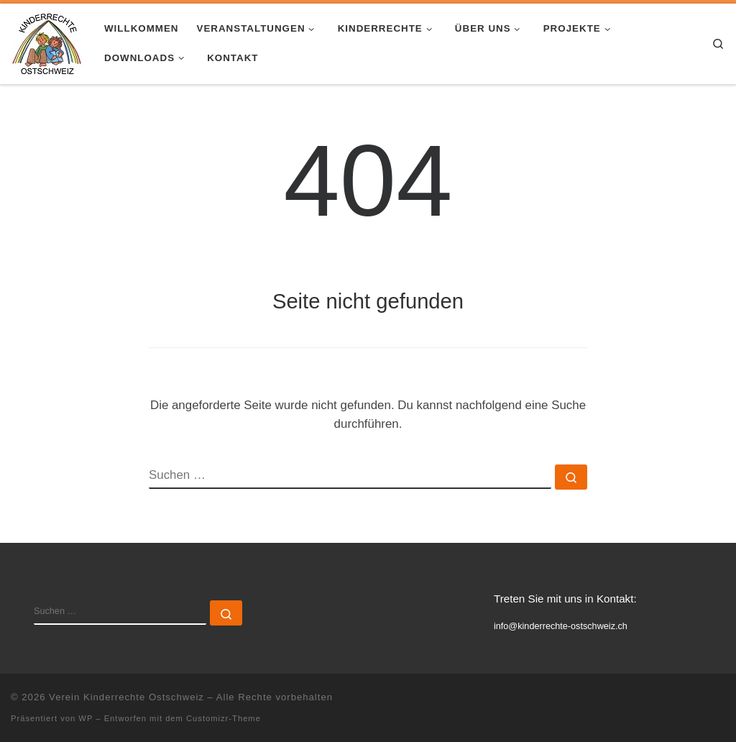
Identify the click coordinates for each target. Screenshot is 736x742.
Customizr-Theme (223, 718)
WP (85, 718)
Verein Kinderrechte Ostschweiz (126, 697)
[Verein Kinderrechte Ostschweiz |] (47, 41)
